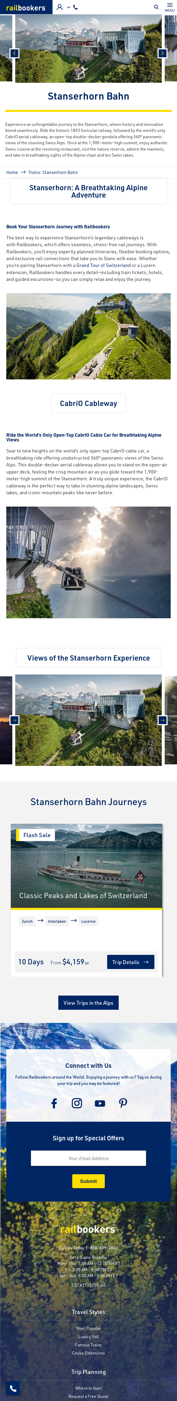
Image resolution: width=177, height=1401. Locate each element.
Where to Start (88, 1388)
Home (12, 172)
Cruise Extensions (88, 1353)
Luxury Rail (88, 1336)
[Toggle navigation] (170, 7)
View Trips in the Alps (88, 1002)
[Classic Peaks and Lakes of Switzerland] (86, 866)
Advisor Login (60, 7)
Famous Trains (88, 1344)
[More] (20, 944)
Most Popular (88, 1328)
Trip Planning (88, 1372)
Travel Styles (88, 1312)
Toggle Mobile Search (157, 7)
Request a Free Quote (88, 1396)
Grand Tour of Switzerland (103, 265)
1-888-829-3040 (102, 1247)
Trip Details (125, 962)
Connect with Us (88, 1065)
